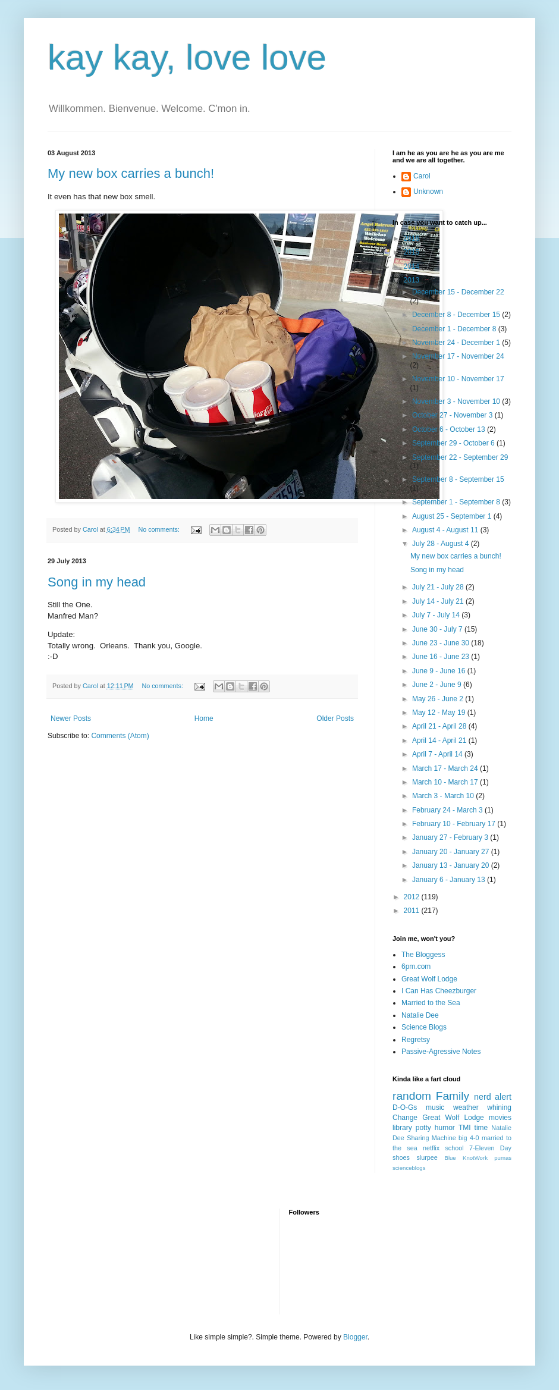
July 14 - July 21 (439, 601)
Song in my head (97, 582)
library (402, 1128)
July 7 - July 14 (436, 615)
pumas (502, 1157)
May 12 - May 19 (439, 712)
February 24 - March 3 (448, 810)
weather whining (482, 1107)
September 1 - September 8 (457, 502)
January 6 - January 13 (449, 880)
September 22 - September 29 (460, 457)
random (411, 1096)
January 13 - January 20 (451, 865)
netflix (431, 1147)
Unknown (428, 191)
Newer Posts (71, 718)
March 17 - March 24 (446, 768)
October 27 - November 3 (453, 415)
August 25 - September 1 (453, 516)
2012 (413, 897)
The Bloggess (423, 954)
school (454, 1147)
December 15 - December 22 (458, 292)
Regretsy (415, 1040)
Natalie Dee (420, 1015)
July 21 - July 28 (439, 587)
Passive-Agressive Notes (441, 1051)
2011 (413, 910)
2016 (413, 238)
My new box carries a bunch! (131, 173)
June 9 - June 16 (439, 671)
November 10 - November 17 (458, 379)
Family (453, 1096)
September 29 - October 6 (454, 443)
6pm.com (416, 966)
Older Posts (335, 718)
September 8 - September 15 (458, 479)
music (435, 1107)
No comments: (159, 529)
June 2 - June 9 (437, 684)
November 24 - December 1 (457, 342)
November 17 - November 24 (458, 356)
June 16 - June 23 (441, 656)
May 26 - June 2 (438, 699)
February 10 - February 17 (454, 824)
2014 (413, 266)
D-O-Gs (404, 1107)
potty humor (435, 1128)
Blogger (355, 1337)
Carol (422, 176)
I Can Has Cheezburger (438, 991)
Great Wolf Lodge (429, 979)
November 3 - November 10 (457, 401)
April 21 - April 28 (440, 726)
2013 (413, 280)
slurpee (426, 1157)
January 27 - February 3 (451, 837)
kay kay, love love (187, 57)
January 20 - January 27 (451, 852)
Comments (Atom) (120, 736)
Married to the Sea (430, 1003)
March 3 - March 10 (444, 796)
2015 (413, 252)
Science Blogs (424, 1027)
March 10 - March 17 (446, 782)
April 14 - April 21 (440, 740)
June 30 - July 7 (438, 629)
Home (203, 718)
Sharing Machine (431, 1137)
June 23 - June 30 (441, 643)
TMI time (473, 1128)
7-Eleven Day (490, 1147)
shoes (401, 1157)
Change (404, 1117)
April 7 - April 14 (438, 754)
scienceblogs (408, 1168)
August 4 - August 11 (446, 530)
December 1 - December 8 (455, 329)
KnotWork (475, 1157)
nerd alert (492, 1097)
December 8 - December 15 (457, 314)
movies (500, 1117)
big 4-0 (468, 1137)
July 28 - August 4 (441, 543)
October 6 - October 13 (449, 429)
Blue (450, 1157)
